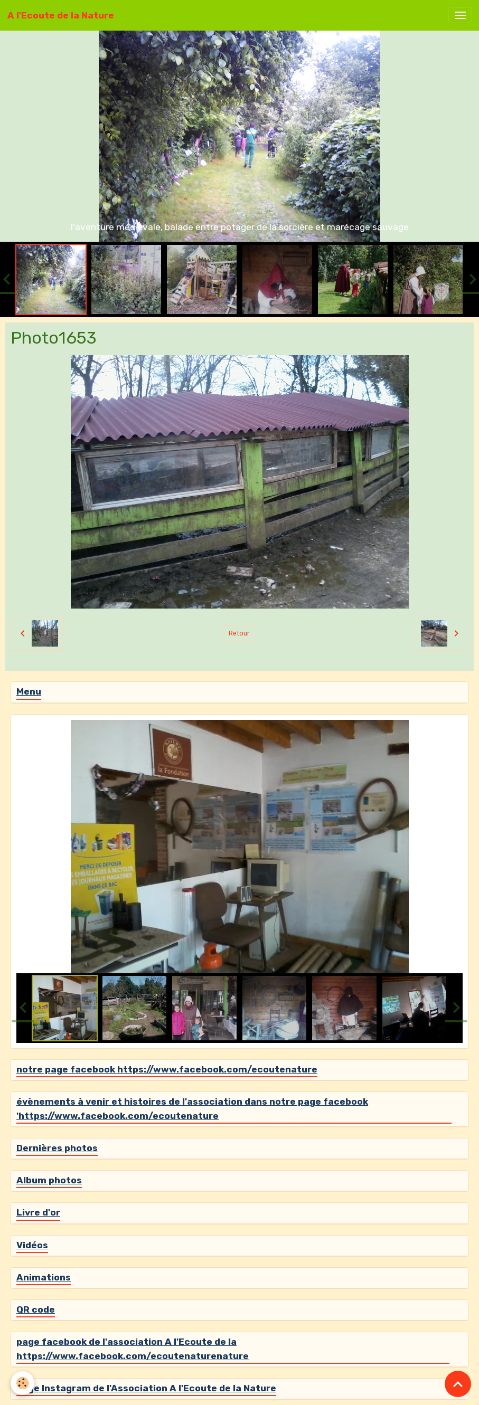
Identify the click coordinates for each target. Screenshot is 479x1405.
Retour (239, 633)
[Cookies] (22, 1383)
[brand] (60, 15)
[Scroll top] (458, 1384)
